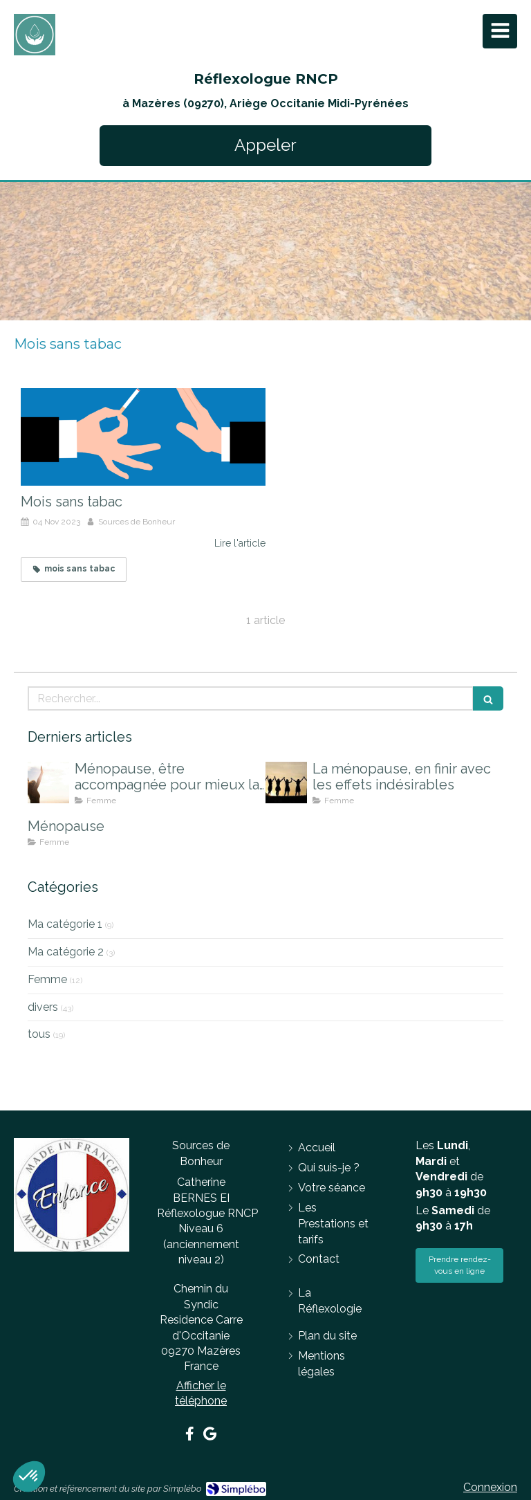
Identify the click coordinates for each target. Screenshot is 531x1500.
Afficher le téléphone (201, 1393)
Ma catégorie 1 (65, 924)
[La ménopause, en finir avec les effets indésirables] (286, 782)
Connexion (490, 1487)
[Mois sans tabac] (143, 437)
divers (43, 1007)
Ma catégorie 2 (66, 951)
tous (39, 1034)
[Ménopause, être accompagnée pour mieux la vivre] (48, 782)
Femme (47, 979)
